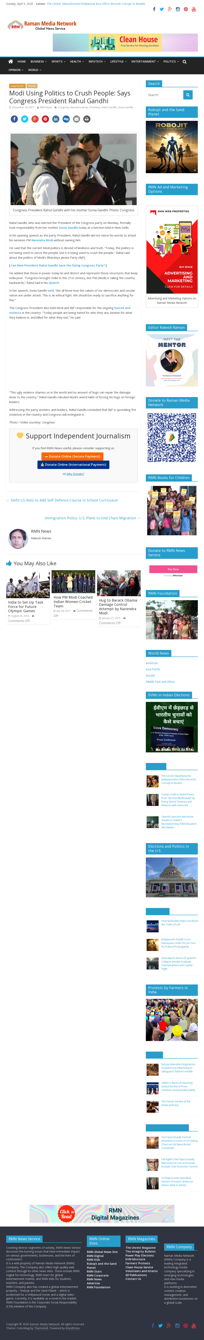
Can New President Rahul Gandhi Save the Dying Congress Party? (58, 265)
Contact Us (133, 1279)
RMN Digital (95, 1256)
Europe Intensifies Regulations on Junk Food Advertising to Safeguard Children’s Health (178, 1068)
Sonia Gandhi (125, 107)
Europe (150, 675)
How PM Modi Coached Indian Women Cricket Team (73, 601)
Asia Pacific (17, 86)
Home (22, 61)
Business (37, 61)
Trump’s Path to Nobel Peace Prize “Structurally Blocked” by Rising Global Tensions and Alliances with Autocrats (178, 800)
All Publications (136, 1275)
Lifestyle (117, 61)
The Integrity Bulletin (141, 1251)
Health (75, 61)
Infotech (96, 61)
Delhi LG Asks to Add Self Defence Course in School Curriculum (62, 500)
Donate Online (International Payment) (73, 464)
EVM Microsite (135, 1259)
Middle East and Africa (160, 681)
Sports (57, 61)
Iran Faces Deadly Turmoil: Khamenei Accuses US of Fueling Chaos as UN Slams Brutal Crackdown (179, 1142)
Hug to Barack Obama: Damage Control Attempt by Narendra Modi (118, 607)
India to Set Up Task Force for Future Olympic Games (25, 606)
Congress (63, 107)
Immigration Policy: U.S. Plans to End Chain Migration (93, 518)
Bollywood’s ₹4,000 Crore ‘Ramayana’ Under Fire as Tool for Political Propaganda (178, 943)
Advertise (93, 1283)
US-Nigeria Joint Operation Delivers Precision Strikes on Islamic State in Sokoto (177, 1181)
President (94, 107)
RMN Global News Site (102, 1252)
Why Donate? (73, 474)
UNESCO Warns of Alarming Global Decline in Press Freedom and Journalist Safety (178, 1086)
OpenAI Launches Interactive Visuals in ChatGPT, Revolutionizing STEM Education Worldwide (179, 822)
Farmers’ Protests (138, 1263)
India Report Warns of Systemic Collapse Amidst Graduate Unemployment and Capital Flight (178, 963)
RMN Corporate (98, 1275)
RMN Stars (94, 1271)
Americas (152, 663)
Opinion (15, 70)
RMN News (46, 107)
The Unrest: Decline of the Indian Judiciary (175, 1103)
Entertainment (143, 61)
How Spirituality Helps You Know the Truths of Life (179, 922)
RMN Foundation (98, 1287)
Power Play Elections (140, 1255)
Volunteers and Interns (142, 1271)
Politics (170, 61)
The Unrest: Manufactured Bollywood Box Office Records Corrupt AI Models (96, 4)
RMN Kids (93, 1260)
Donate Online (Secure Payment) (72, 456)
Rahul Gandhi (109, 107)
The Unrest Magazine (141, 1248)
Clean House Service (139, 1267)
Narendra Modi (79, 107)
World (33, 70)
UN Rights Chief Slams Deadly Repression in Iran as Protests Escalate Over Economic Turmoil (179, 1163)
